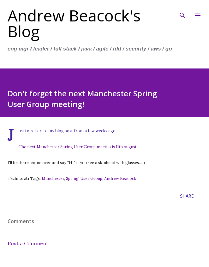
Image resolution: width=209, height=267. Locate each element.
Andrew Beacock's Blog (74, 23)
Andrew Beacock (120, 178)
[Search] (182, 11)
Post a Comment (28, 243)
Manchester (53, 178)
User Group (91, 178)
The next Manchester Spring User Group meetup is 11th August (78, 146)
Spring (72, 178)
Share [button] (187, 196)
